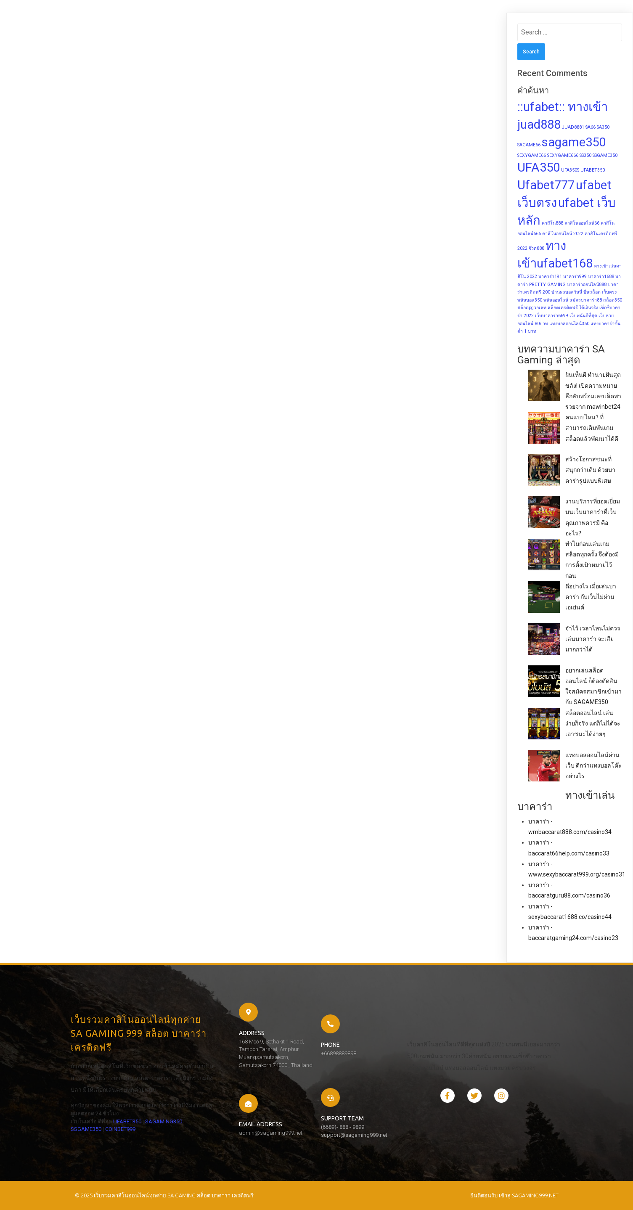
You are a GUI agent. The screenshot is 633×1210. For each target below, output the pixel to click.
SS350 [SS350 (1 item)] (585, 155)
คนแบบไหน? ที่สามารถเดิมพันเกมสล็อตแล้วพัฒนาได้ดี (591, 428)
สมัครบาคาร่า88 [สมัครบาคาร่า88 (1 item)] (585, 300)
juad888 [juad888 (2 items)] (539, 124)
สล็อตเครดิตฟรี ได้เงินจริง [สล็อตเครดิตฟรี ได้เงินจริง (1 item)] (573, 307)
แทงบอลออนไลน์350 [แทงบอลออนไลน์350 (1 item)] (569, 323)
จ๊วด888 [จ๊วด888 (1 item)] (536, 248)
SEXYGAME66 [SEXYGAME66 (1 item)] (531, 155)
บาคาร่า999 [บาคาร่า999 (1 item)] (575, 276)
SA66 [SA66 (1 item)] (590, 127)
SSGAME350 (86, 1129)
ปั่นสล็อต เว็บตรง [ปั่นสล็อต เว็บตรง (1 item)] (600, 292)
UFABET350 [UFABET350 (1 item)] (592, 170)
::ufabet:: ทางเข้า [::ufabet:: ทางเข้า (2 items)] (562, 107)
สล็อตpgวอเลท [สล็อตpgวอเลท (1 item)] (531, 307)
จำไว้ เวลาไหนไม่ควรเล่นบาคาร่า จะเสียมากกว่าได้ (592, 639)
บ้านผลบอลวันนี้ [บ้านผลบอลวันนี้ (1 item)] (566, 292)
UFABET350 (127, 1121)
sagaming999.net (535, 1195)
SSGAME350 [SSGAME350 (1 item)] (605, 155)
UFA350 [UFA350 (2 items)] (538, 167)
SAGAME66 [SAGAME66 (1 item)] (528, 145)
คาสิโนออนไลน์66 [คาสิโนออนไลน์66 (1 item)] (581, 223)
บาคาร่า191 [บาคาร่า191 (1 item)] (550, 276)
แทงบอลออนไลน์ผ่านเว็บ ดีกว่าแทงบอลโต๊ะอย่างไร (593, 765)
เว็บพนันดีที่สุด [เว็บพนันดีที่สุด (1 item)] (583, 315)
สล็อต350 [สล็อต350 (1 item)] (612, 300)
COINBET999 (120, 1129)
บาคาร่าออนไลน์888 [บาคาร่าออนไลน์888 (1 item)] (587, 284)
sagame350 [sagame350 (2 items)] (574, 142)
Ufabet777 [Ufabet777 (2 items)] (546, 185)
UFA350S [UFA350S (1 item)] (570, 170)
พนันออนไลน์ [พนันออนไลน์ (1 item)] (555, 300)
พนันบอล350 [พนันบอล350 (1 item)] (529, 300)
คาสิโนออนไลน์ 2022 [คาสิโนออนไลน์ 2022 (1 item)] (562, 233)
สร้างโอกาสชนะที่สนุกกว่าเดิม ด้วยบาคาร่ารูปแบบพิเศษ (590, 470)
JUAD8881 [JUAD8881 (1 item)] (573, 127)
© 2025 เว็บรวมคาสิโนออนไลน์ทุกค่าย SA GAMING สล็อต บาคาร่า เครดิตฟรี (164, 1195)
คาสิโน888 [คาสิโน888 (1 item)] (552, 223)
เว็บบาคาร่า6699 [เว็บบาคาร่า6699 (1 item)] (551, 315)
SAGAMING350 (163, 1121)
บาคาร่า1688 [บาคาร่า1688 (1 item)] (601, 276)
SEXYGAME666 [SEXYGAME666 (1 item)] (562, 155)
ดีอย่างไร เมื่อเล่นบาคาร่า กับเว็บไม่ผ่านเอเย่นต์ (590, 597)
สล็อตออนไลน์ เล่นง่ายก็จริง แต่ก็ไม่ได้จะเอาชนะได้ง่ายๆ (592, 723)
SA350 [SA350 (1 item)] (603, 127)
